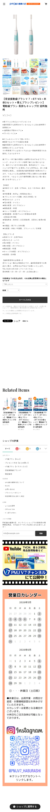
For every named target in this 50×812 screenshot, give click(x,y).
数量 (4, 290)
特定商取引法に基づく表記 (14, 496)
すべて (7, 449)
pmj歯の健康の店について (14, 482)
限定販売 (8, 474)
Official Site (10, 509)
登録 (41, 533)
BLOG (7, 486)
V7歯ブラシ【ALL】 (13, 459)
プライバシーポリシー (13, 493)
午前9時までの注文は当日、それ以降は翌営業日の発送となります (25, 279)
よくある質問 (10, 506)
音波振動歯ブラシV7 (13, 470)
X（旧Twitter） (11, 513)
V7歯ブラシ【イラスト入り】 (16, 466)
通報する (25, 321)
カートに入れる (25, 300)
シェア (17, 321)
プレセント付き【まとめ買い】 (17, 463)
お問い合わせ (10, 489)
